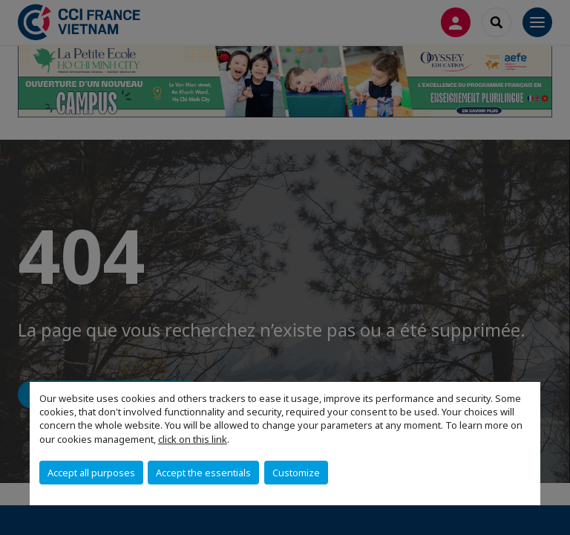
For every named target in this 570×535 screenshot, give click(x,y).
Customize (296, 472)
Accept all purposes (91, 472)
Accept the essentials (203, 472)
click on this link (192, 439)
